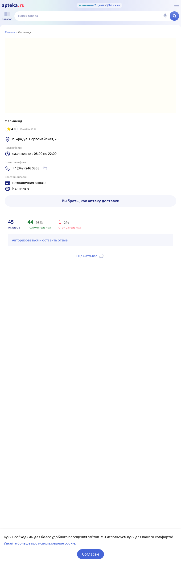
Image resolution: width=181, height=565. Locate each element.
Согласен (90, 554)
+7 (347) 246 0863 (25, 168)
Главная (10, 32)
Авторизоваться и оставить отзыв (40, 240)
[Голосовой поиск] (165, 16)
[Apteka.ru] (13, 5)
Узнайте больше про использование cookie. (40, 543)
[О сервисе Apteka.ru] (176, 5)
